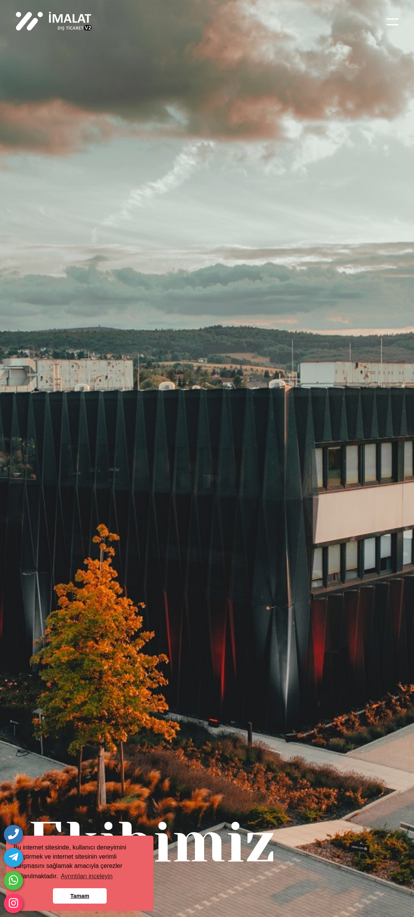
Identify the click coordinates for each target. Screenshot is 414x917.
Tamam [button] (79, 896)
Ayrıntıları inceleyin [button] (86, 876)
